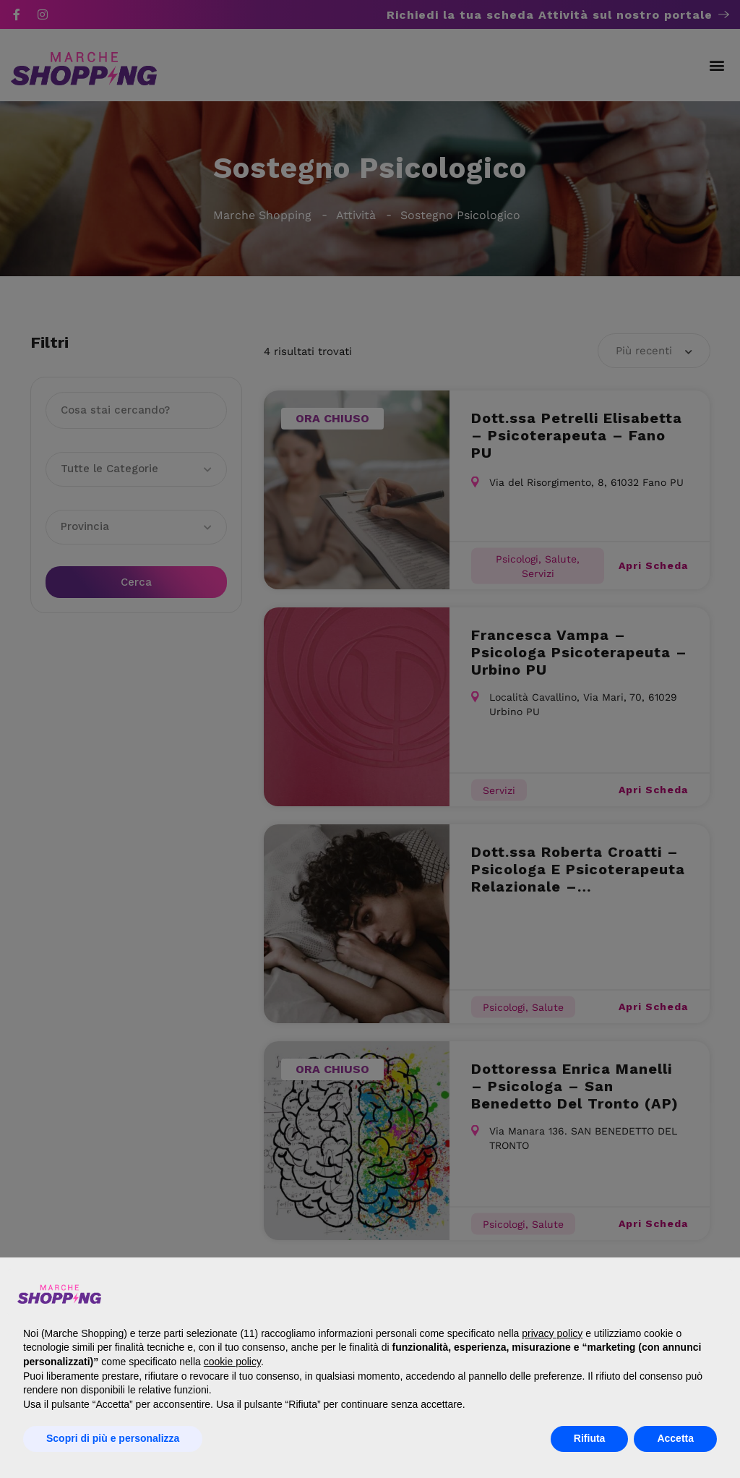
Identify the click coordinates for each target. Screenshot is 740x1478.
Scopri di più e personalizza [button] (112, 1438)
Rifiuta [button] (590, 1438)
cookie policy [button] (232, 1361)
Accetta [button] (675, 1438)
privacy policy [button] (552, 1333)
